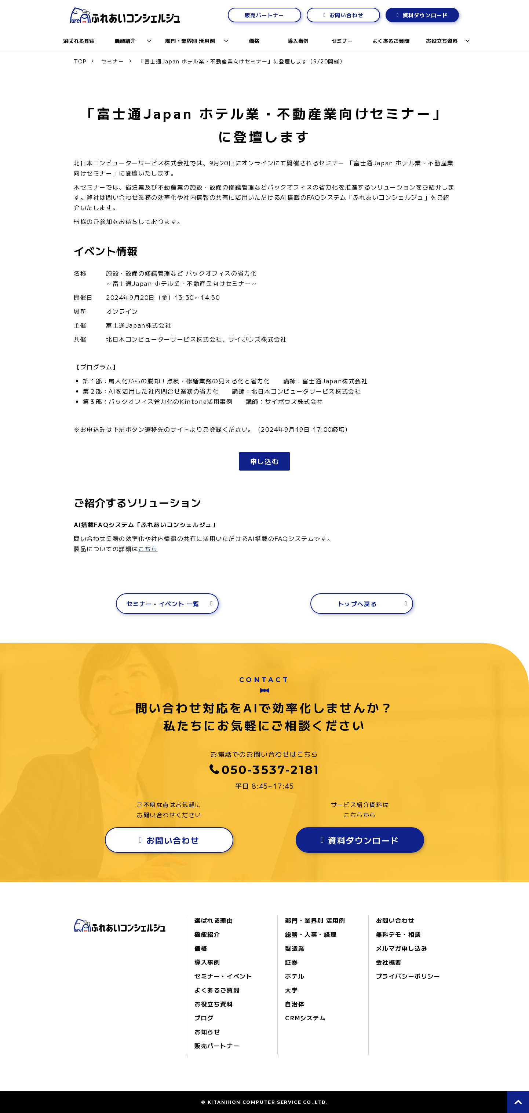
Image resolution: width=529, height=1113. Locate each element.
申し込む (264, 461)
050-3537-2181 (271, 770)
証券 (291, 962)
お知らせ (207, 1031)
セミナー (342, 40)
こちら (148, 548)
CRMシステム (305, 1017)
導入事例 (298, 40)
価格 (254, 40)
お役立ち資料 (442, 40)
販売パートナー (264, 15)
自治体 (294, 1003)
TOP (80, 61)
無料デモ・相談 (398, 934)
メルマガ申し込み (402, 948)
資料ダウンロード (425, 15)
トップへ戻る (357, 603)
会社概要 (389, 962)
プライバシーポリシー (408, 976)
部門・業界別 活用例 (190, 40)
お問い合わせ (346, 15)
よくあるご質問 (391, 40)
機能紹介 (125, 40)
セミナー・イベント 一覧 (163, 603)
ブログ (204, 1017)
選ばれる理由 (79, 40)
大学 (291, 989)
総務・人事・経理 (311, 934)
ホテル (294, 976)
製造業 (294, 948)
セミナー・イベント (223, 976)
